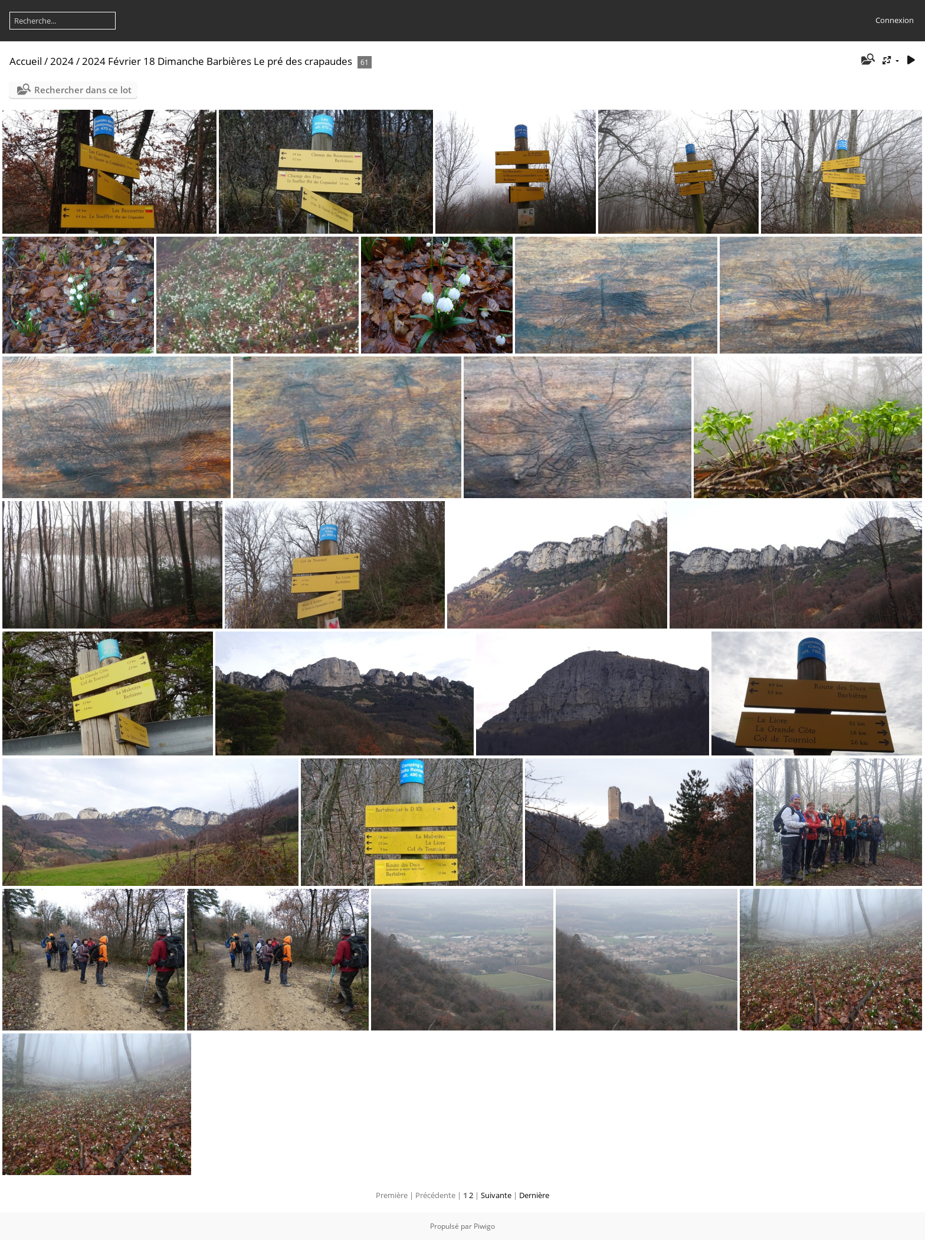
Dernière (534, 1195)
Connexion (894, 20)
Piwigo (484, 1226)
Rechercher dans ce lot (83, 90)
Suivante (496, 1195)
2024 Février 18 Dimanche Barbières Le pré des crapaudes (217, 61)
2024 (62, 61)
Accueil (25, 61)
